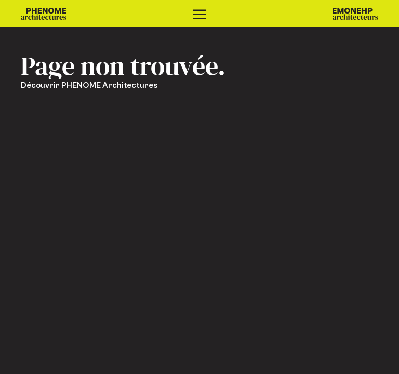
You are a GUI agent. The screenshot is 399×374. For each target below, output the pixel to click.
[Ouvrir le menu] (199, 13)
